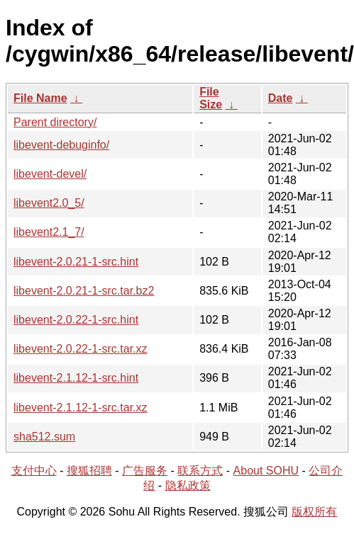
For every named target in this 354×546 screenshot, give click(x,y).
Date (280, 98)
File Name (40, 98)
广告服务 (144, 471)
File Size (210, 98)
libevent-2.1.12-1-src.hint (75, 378)
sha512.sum (44, 437)
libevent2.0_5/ (48, 203)
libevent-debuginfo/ (61, 145)
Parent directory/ (54, 122)
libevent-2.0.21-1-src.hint (75, 262)
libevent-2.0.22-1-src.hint (75, 320)
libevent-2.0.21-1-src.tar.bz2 (83, 291)
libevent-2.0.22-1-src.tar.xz (80, 349)
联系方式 (200, 471)
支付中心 (34, 471)
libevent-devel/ (50, 174)
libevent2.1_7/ (48, 232)
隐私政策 (188, 485)
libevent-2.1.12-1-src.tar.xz (80, 408)
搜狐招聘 (89, 471)
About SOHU (266, 471)
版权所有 (314, 512)
